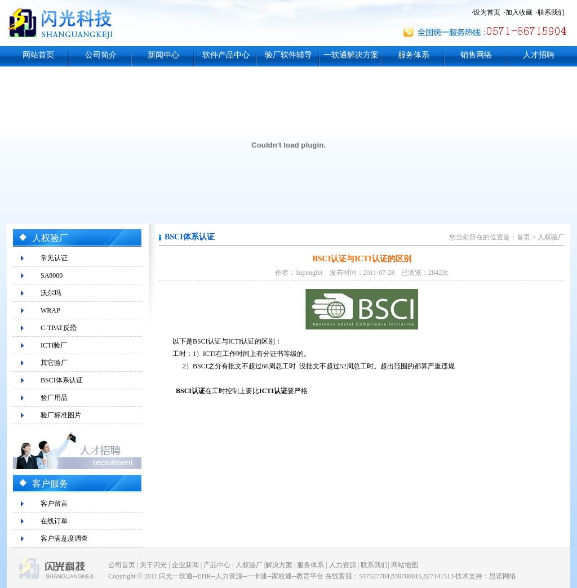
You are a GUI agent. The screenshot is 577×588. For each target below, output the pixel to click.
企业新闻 (185, 565)
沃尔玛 (51, 293)
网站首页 (38, 55)
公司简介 (101, 55)
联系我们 (551, 12)
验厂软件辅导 (288, 55)
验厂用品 (54, 398)
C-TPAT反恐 (59, 328)
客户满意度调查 (64, 538)
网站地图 (404, 565)
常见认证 (54, 258)
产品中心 (216, 565)
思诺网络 (502, 576)
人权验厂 (551, 237)
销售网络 (476, 55)
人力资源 (342, 565)
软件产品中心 (226, 55)
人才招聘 (538, 55)
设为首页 (486, 12)
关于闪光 (153, 565)
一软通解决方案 (351, 55)
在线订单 (54, 521)
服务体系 (413, 55)
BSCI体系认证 (62, 380)
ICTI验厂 (54, 345)
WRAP (50, 310)
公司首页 (121, 565)
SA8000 (52, 275)
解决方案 (278, 565)
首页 (523, 237)
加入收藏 (518, 12)
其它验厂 (54, 363)
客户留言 (54, 503)
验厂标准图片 (61, 415)
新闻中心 (163, 55)
